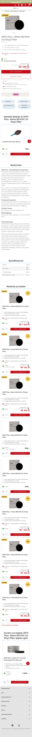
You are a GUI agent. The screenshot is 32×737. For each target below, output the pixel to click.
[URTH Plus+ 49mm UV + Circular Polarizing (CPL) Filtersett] (16, 660)
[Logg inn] (25, 5)
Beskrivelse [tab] (24, 101)
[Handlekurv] (29, 5)
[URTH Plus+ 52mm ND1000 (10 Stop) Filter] (16, 556)
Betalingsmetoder (16, 688)
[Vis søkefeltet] (15, 5)
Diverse (16, 710)
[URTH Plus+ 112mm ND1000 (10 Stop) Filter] (16, 513)
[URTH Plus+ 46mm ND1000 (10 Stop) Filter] (16, 351)
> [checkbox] (4, 154)
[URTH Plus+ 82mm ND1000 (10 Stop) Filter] (16, 434)
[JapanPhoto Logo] (4, 6)
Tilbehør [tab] (8, 101)
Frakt (16, 693)
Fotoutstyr (16, 719)
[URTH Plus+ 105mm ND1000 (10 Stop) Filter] (16, 308)
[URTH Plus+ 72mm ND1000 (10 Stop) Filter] (16, 599)
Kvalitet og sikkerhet (16, 697)
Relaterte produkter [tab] (24, 106)
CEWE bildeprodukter (16, 714)
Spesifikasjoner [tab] (9, 105)
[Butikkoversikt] (19, 5)
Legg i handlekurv (20, 154)
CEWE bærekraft (16, 701)
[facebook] (13, 725)
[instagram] (19, 725)
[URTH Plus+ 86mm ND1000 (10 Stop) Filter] (16, 394)
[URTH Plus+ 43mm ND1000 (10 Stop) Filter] (16, 472)
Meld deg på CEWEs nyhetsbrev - (16, 1)
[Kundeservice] (22, 5)
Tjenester (16, 706)
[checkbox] (7, 154)
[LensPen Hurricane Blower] (16, 138)
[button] (29, 141)
